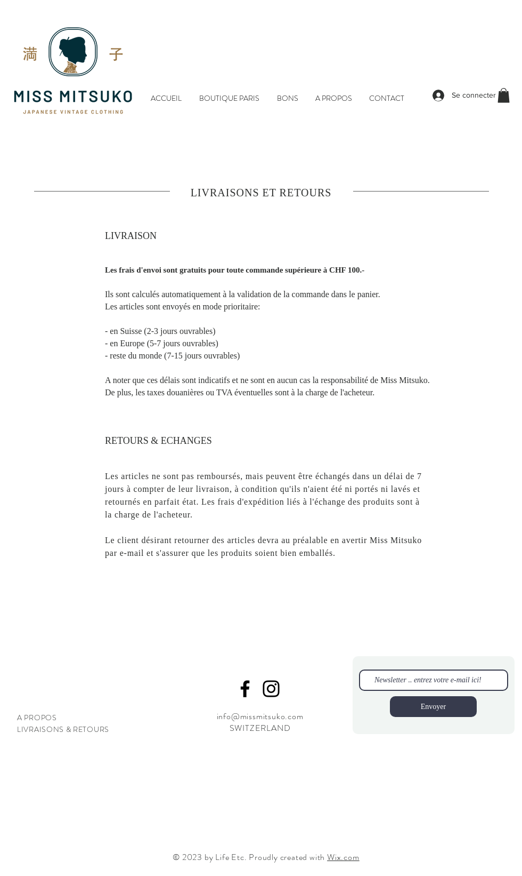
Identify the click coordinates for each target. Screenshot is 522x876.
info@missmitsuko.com (260, 716)
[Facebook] (245, 689)
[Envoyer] (433, 706)
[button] (503, 95)
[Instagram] (271, 689)
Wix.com (343, 857)
